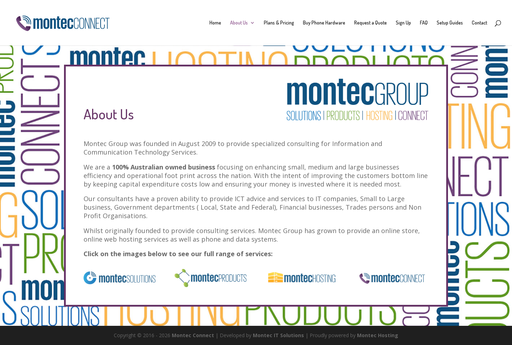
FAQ (424, 23)
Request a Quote (370, 23)
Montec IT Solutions (278, 335)
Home (215, 23)
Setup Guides (450, 23)
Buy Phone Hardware (324, 23)
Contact (479, 23)
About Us (239, 23)
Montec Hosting (377, 335)
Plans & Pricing (279, 23)
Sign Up (403, 23)
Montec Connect (193, 335)
